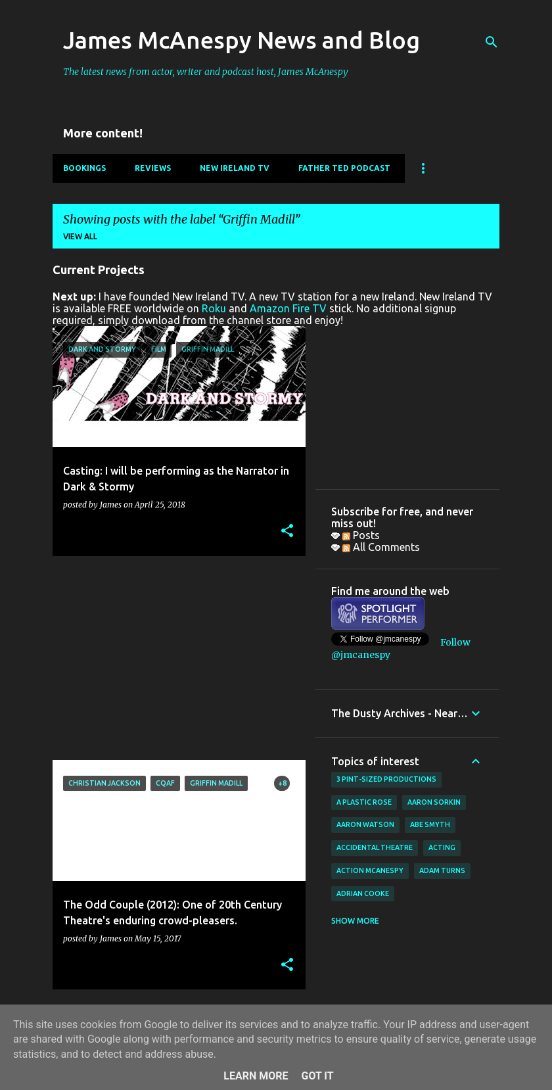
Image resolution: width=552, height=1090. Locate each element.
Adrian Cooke (362, 893)
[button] (287, 531)
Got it (317, 1076)
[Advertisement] (174, 658)
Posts (361, 535)
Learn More (255, 1076)
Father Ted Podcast (344, 168)
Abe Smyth (430, 824)
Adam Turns (442, 870)
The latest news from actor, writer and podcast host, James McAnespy (205, 72)
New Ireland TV (234, 168)
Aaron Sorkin (434, 802)
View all (80, 236)
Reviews (153, 168)
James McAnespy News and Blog (241, 39)
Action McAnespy (369, 870)
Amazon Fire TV (288, 308)
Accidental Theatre (374, 847)
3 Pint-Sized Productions (386, 779)
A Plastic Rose (364, 802)
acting (441, 847)
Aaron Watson (365, 824)
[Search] (491, 42)
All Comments (381, 547)
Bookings (84, 168)
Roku (214, 308)
